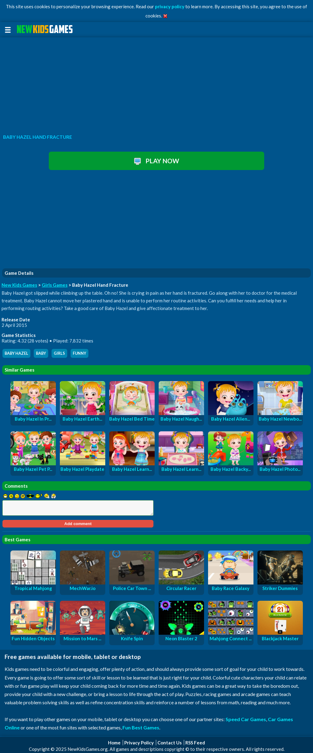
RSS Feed (195, 742)
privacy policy (169, 6)
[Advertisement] (156, 84)
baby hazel (16, 353)
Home (114, 742)
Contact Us (169, 742)
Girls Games (55, 285)
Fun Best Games (140, 727)
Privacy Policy (139, 742)
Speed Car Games (246, 719)
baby (41, 353)
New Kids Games (19, 285)
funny (79, 353)
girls (59, 353)
